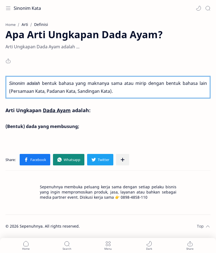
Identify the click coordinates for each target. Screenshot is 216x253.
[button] (198, 8)
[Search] (208, 8)
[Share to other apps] (122, 159)
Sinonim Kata (27, 8)
